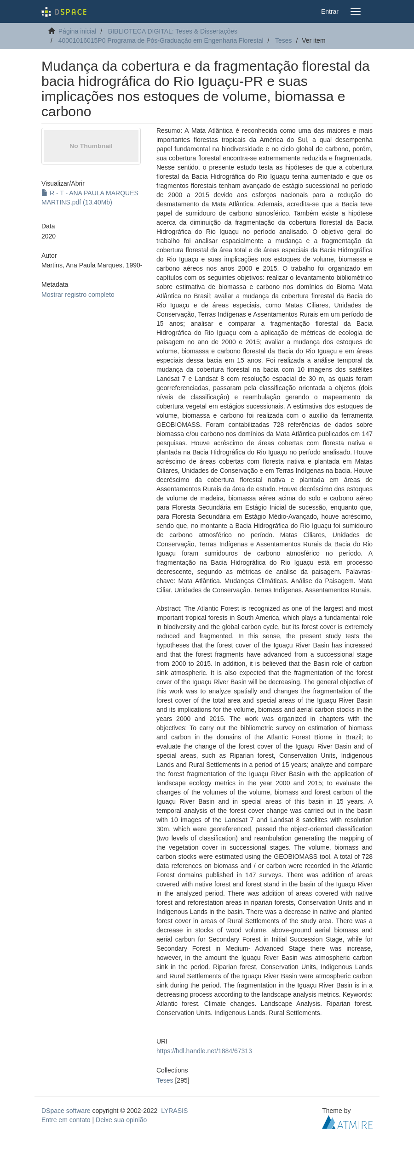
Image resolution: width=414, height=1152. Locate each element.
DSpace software (66, 1110)
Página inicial (77, 31)
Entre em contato (66, 1120)
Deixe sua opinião (121, 1120)
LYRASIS (174, 1110)
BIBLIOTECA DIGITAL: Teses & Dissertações (172, 31)
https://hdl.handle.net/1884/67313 (204, 1051)
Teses (283, 40)
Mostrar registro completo (78, 294)
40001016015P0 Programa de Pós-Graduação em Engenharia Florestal (161, 40)
